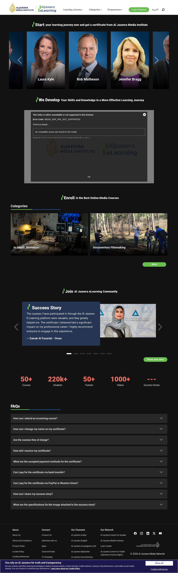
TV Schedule (47, 557)
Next (157, 60)
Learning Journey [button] (72, 9)
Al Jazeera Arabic (79, 535)
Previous (20, 60)
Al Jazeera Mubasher (80, 551)
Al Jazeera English (79, 540)
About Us (16, 535)
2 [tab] (75, 353)
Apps (44, 546)
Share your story (155, 359)
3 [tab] (82, 353)
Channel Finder (48, 551)
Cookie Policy (18, 551)
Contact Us (47, 535)
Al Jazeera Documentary (82, 557)
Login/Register (139, 9)
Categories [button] (94, 9)
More (154, 264)
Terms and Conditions (22, 540)
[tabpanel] (89, 324)
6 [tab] (102, 353)
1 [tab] (69, 353)
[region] (89, 566)
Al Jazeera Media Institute (112, 540)
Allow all (159, 563)
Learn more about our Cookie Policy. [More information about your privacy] (65, 568)
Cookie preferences (20, 556)
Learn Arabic (106, 546)
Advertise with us (49, 540)
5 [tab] (95, 353)
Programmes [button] (114, 9)
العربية (155, 9)
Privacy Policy (18, 546)
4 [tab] (89, 353)
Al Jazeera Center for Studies (113, 535)
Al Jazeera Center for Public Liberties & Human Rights (113, 553)
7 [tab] (109, 353)
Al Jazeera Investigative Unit (83, 546)
